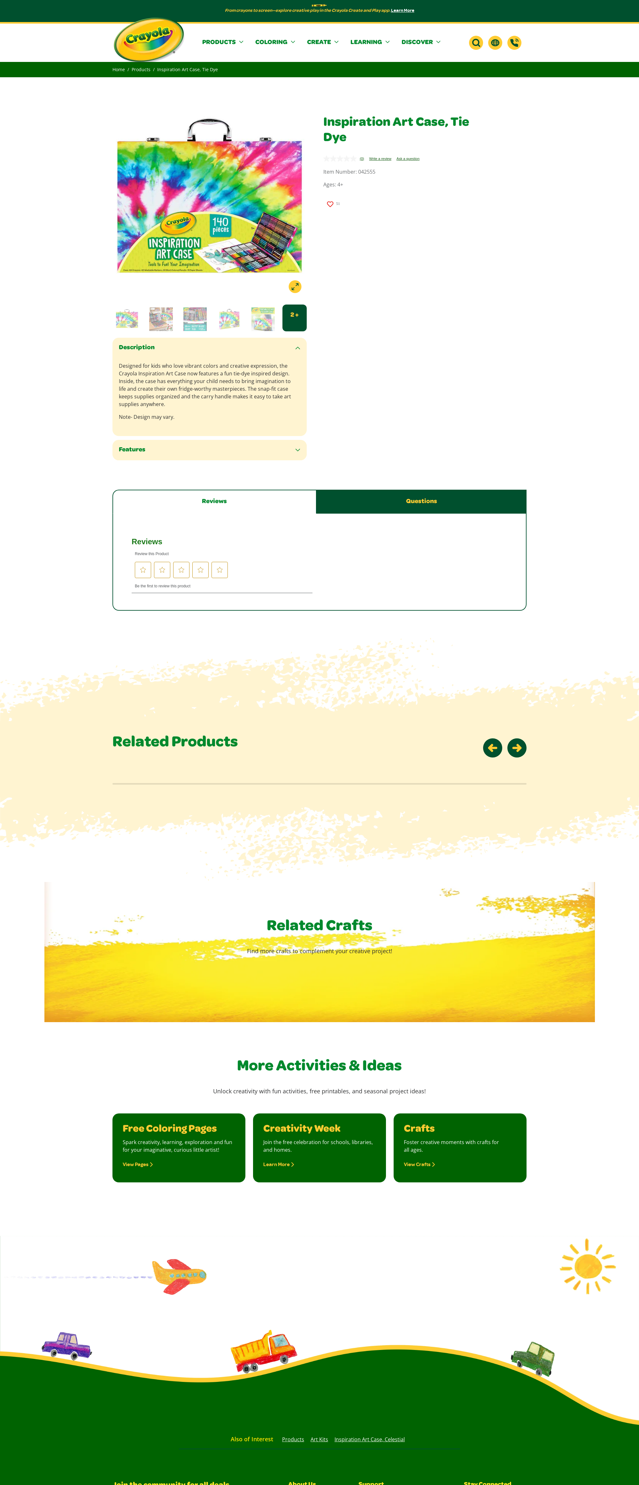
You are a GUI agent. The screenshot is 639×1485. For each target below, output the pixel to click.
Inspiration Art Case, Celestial (370, 1439)
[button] (223, 42)
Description (137, 348)
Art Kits (319, 1439)
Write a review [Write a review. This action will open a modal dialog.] (380, 159)
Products (141, 69)
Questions (421, 502)
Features (132, 450)
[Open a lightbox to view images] (209, 201)
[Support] (514, 43)
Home (118, 69)
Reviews (214, 502)
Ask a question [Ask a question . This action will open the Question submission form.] (408, 159)
